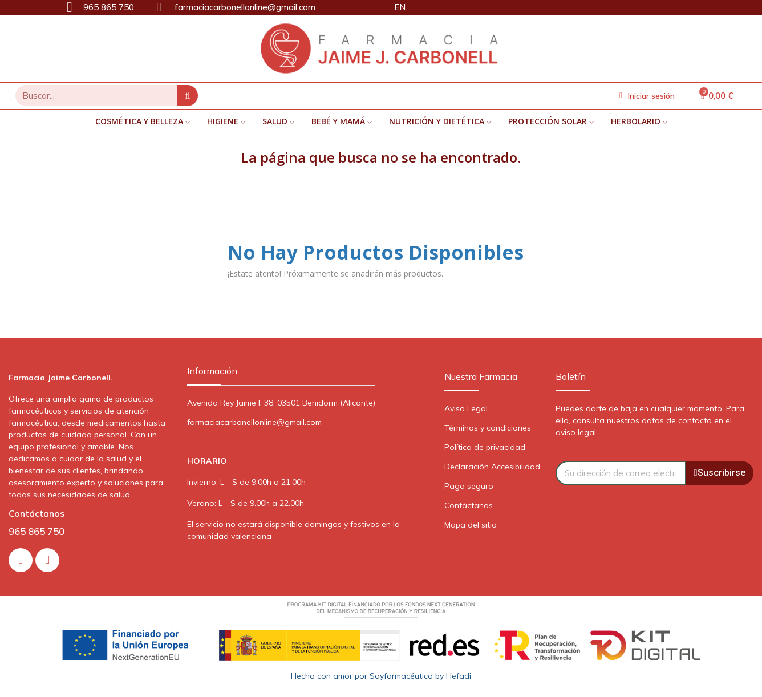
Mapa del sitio (470, 525)
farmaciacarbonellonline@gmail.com (254, 422)
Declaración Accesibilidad (492, 466)
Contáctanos (468, 505)
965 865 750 (36, 531)
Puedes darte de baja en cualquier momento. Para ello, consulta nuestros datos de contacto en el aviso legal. (650, 420)
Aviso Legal (466, 408)
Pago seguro (468, 486)
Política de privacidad (484, 447)
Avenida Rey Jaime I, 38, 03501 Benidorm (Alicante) (281, 403)
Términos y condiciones (487, 428)
